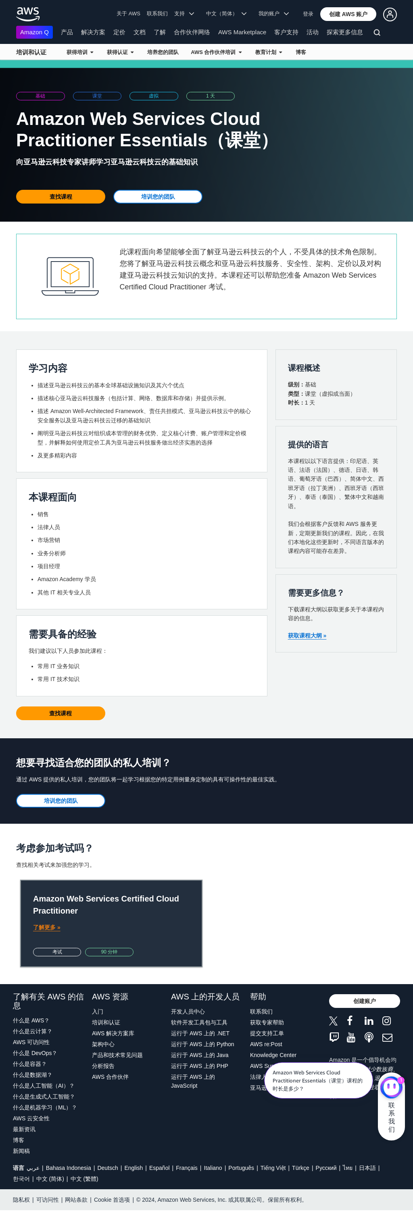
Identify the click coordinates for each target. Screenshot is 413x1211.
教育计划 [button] (268, 52)
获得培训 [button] (80, 52)
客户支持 (286, 32)
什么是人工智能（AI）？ (44, 1085)
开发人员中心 (188, 1011)
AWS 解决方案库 (113, 1033)
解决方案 (93, 32)
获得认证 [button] (120, 52)
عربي (33, 1168)
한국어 (21, 1179)
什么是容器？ (30, 1064)
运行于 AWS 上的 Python (202, 1044)
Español (159, 1168)
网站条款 (76, 1199)
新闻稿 (21, 1151)
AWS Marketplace (242, 32)
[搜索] (378, 34)
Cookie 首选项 (112, 1199)
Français (187, 1168)
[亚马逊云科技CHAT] (391, 1088)
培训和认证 (31, 52)
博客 (301, 52)
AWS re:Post (266, 1044)
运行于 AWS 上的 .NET (200, 1033)
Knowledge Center (273, 1055)
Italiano (213, 1168)
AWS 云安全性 (31, 1118)
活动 (313, 32)
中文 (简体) (50, 1179)
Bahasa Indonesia (68, 1168)
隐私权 (21, 1199)
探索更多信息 (345, 32)
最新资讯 (24, 1129)
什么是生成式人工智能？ (44, 1096)
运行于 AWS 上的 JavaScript (193, 1081)
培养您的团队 (163, 52)
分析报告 (103, 1066)
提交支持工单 (267, 1033)
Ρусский (326, 1168)
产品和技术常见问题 (117, 1055)
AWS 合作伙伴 (110, 1077)
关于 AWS (128, 13)
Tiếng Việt (273, 1168)
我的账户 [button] (274, 13)
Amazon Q (34, 32)
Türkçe (300, 1168)
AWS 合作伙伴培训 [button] (216, 52)
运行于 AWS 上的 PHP (199, 1066)
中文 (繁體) (84, 1179)
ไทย (348, 1168)
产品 (67, 32)
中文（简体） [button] (226, 13)
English (133, 1168)
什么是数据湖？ (32, 1075)
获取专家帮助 (267, 1022)
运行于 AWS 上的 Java (200, 1055)
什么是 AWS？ (31, 1020)
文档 (139, 32)
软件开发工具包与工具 (199, 1022)
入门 (97, 1011)
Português (241, 1168)
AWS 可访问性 (31, 1042)
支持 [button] (184, 13)
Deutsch (107, 1168)
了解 (160, 32)
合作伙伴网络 (192, 32)
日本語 (367, 1168)
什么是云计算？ (32, 1031)
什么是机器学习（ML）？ (45, 1107)
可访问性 (47, 1199)
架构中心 (103, 1044)
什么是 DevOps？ (35, 1053)
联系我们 (157, 13)
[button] (348, 14)
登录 (308, 14)
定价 (119, 32)
